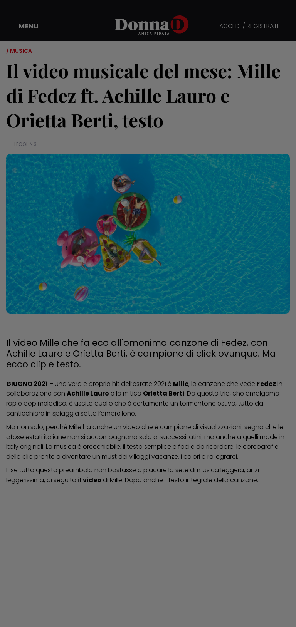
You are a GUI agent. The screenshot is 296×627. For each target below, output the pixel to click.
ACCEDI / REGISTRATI (248, 26)
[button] (23, 26)
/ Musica (19, 51)
